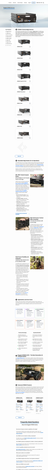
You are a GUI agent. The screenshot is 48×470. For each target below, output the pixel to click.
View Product (18, 352)
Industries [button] (14, 2)
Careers (27, 455)
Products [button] (10, 2)
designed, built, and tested (30, 406)
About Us (27, 451)
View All (19, 96)
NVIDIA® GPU (36, 168)
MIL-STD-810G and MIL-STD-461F (30, 378)
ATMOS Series (8, 38)
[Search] (43, 3)
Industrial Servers (8, 48)
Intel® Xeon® (42, 167)
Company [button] (25, 2)
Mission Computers (8, 39)
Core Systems (28, 446)
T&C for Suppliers (37, 454)
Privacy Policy (37, 456)
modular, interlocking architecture (34, 412)
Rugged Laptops (8, 43)
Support (29, 2)
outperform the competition (20, 332)
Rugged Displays (8, 41)
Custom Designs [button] (20, 2)
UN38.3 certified (19, 385)
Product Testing (28, 453)
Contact (33, 2)
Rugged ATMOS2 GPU (20, 298)
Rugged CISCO (8, 46)
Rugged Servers (8, 36)
